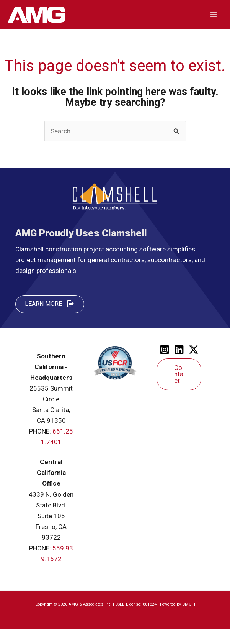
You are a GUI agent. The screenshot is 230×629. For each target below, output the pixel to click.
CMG (187, 604)
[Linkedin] (179, 350)
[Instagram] (165, 350)
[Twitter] (194, 350)
